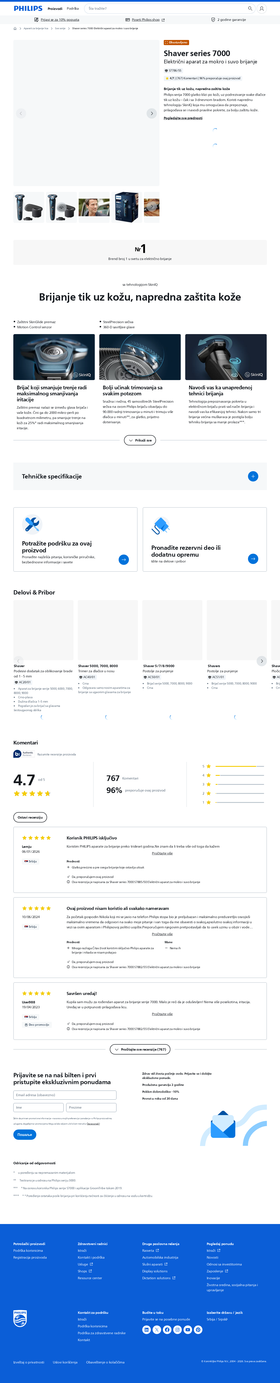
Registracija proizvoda (30, 1257)
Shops (85, 1271)
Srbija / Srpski (218, 1319)
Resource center (90, 1278)
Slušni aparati (155, 1264)
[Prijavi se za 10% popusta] (56, 19)
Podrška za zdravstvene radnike (102, 1333)
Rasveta (150, 1250)
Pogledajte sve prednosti (183, 118)
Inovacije (213, 1278)
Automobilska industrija (160, 1257)
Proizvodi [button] (55, 8)
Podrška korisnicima (28, 1250)
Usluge (85, 1264)
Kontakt (84, 1340)
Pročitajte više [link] (162, 853)
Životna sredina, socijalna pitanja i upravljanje (232, 1287)
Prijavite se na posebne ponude (166, 1319)
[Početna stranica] (28, 8)
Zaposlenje (217, 1271)
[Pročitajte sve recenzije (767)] (140, 1049)
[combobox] (159, 8)
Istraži (82, 1250)
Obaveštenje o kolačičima (105, 1362)
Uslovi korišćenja (65, 1362)
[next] (152, 113)
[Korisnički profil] (262, 8)
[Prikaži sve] (140, 440)
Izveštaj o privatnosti (28, 1362)
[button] (61, 207)
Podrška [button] (73, 8)
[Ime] (38, 1107)
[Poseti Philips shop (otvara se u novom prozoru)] (145, 19)
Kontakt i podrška (91, 1257)
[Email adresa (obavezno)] (65, 1095)
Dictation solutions (159, 1278)
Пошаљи (25, 1135)
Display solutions (154, 1271)
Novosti (212, 1257)
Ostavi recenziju (30, 817)
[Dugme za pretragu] (250, 8)
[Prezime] (91, 1107)
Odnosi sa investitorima (224, 1264)
